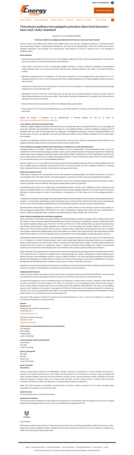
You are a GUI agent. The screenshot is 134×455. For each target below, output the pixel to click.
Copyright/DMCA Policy (83, 447)
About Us (80, 20)
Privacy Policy (97, 447)
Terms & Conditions (68, 447)
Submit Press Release (53, 447)
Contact (70, 20)
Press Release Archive (38, 447)
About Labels (57, 20)
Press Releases (41, 20)
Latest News (25, 20)
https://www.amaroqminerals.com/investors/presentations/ (39, 120)
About (27, 447)
